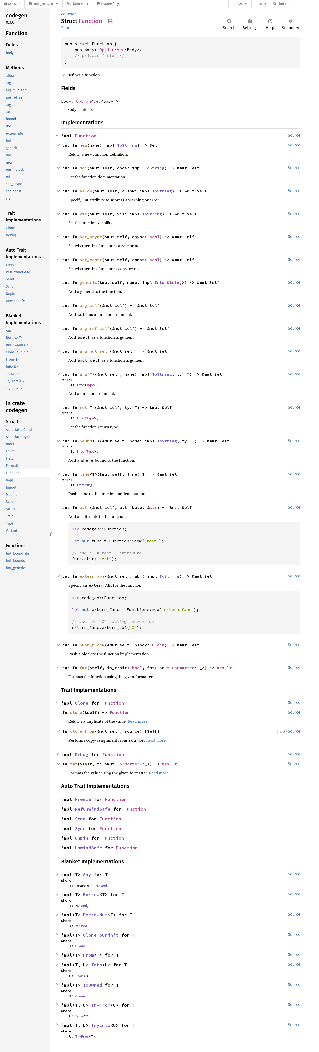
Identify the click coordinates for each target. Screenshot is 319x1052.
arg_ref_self (95, 328)
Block (158, 644)
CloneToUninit (101, 935)
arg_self (90, 305)
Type (90, 385)
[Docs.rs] (12, 4)
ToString (127, 145)
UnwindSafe (88, 848)
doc (83, 168)
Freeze (83, 799)
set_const (91, 259)
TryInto (100, 1025)
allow (86, 190)
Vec (120, 49)
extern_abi (92, 576)
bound (86, 440)
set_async (91, 236)
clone (76, 712)
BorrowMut (95, 915)
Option (106, 49)
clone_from (82, 731)
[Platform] (78, 4)
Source (67, 27)
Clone (81, 703)
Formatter (183, 667)
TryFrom (100, 1005)
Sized (102, 885)
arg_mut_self (95, 351)
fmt (83, 667)
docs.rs (238, 4)
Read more (137, 721)
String (174, 282)
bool (155, 236)
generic (88, 282)
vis (83, 213)
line (85, 474)
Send (80, 819)
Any (87, 874)
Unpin (81, 838)
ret (83, 407)
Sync (80, 828)
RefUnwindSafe (92, 809)
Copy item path (110, 21)
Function (86, 136)
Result (224, 667)
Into (159, 282)
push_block (92, 644)
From (88, 955)
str (153, 507)
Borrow (91, 894)
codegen (69, 14)
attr (85, 507)
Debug (81, 754)
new (83, 145)
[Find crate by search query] (298, 4)
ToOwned (92, 985)
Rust (259, 4)
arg (83, 374)
